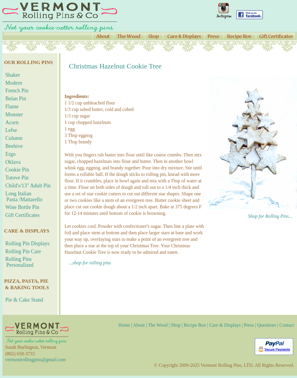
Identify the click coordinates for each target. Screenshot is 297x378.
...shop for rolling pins (90, 262)
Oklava (13, 162)
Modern (13, 83)
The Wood (157, 325)
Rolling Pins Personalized (17, 262)
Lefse (11, 130)
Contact (286, 325)
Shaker (12, 75)
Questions (266, 325)
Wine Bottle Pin (22, 207)
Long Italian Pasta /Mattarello (22, 196)
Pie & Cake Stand (24, 300)
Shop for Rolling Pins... (272, 216)
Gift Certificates (22, 215)
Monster (14, 114)
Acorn (12, 122)
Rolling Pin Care (23, 251)
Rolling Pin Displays (27, 243)
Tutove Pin (17, 178)
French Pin (17, 91)
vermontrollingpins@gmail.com (35, 359)
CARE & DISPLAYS (26, 231)
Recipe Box (195, 325)
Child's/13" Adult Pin (28, 186)
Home (124, 325)
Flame (12, 106)
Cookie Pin (17, 170)
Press (249, 325)
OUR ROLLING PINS (28, 62)
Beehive (14, 146)
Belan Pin (15, 99)
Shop (176, 325)
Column (13, 138)
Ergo (10, 154)
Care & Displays (225, 325)
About (139, 325)
